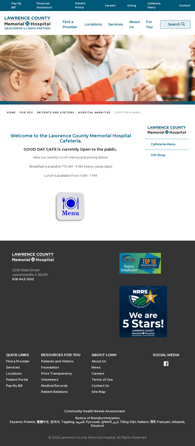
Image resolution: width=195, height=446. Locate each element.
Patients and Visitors (55, 112)
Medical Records (54, 386)
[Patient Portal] (83, 5)
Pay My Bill (14, 386)
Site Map (98, 392)
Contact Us (100, 386)
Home (11, 112)
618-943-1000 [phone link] (23, 279)
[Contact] (182, 5)
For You (149, 24)
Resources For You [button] (60, 355)
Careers (98, 373)
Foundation (50, 367)
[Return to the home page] (27, 23)
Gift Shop (158, 155)
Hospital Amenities (94, 112)
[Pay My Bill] (17, 5)
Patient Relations (54, 392)
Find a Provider (69, 24)
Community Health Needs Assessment (94, 411)
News (96, 367)
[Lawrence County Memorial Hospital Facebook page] (166, 364)
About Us (134, 24)
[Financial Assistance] (49, 5)
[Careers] (109, 5)
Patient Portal (17, 379)
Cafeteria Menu (128, 112)
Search (177, 24)
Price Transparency (56, 373)
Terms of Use (102, 379)
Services (115, 24)
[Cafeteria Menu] (156, 5)
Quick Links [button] (17, 355)
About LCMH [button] (104, 355)
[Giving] (130, 5)
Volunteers (49, 379)
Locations (93, 24)
